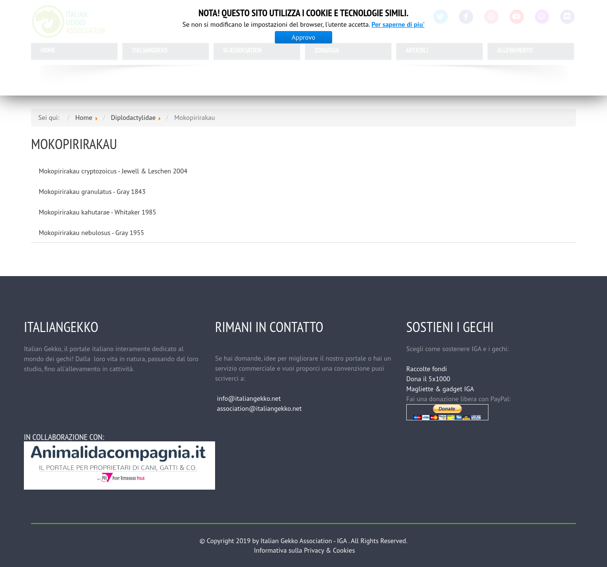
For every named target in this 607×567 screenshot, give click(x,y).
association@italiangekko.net (259, 408)
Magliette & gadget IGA (440, 389)
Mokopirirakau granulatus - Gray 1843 (92, 191)
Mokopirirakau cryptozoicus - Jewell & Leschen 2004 (113, 171)
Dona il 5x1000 (428, 378)
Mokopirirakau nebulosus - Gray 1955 (91, 232)
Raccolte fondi (426, 368)
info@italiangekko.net (249, 398)
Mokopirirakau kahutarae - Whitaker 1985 (97, 212)
